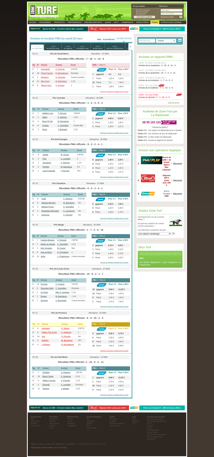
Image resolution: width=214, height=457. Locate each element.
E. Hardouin (66, 332)
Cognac (45, 125)
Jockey (70, 421)
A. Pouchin (60, 69)
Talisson (45, 389)
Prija (44, 159)
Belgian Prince (48, 207)
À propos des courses (171, 22)
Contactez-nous (42, 444)
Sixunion (44, 300)
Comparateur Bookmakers (157, 421)
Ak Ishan (44, 292)
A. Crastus (59, 85)
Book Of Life (47, 121)
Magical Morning (48, 203)
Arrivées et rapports (116, 423)
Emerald (46, 385)
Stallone (45, 340)
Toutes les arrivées (173, 102)
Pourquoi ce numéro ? (160, 127)
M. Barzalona (61, 81)
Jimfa (43, 256)
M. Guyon (65, 155)
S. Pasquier (60, 77)
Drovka (44, 296)
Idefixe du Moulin (48, 244)
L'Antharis (46, 345)
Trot (133, 423)
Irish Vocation (46, 248)
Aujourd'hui (109, 39)
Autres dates (36, 426)
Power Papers (47, 73)
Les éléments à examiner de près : (152, 230)
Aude (44, 199)
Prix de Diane (152, 432)
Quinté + (52, 426)
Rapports (93, 22)
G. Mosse (65, 328)
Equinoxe (45, 215)
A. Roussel (61, 240)
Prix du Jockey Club (154, 437)
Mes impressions (141, 14)
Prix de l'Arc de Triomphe (156, 434)
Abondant (46, 328)
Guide (149, 428)
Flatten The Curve (49, 332)
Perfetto (45, 167)
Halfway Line (47, 113)
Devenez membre (139, 6)
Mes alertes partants (142, 12)
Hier (99, 39)
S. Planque (65, 372)
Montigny (45, 77)
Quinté (108, 22)
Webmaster (34, 444)
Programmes (45, 22)
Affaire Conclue (48, 380)
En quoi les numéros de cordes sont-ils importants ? (151, 224)
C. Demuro (62, 117)
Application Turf (60, 444)
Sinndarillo (45, 69)
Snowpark (46, 163)
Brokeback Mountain (50, 211)
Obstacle (135, 421)
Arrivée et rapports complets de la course (114, 91)
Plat (133, 419)
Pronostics (59, 22)
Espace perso (142, 22)
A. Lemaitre (65, 159)
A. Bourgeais (60, 300)
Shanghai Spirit (47, 288)
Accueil (32, 22)
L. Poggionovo (63, 256)
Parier (155, 22)
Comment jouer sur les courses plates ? (151, 218)
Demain (34, 423)
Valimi (44, 117)
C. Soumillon (63, 125)
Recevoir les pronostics (143, 10)
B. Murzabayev (61, 73)
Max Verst (45, 81)
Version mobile (70, 444)
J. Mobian (65, 389)
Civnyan (44, 284)
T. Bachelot (62, 129)
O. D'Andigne (62, 252)
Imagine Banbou (47, 240)
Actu (116, 22)
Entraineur (71, 423)
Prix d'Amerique (153, 430)
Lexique (150, 426)
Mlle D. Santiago (62, 292)
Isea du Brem (46, 252)
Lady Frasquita (48, 171)
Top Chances (54, 423)
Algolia (45, 155)
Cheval (70, 419)
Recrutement (50, 444)
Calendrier (151, 439)
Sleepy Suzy (46, 85)
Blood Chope (47, 376)
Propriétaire (71, 426)
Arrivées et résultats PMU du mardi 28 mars (56, 38)
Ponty (44, 129)
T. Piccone (62, 113)
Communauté (127, 22)
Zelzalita (46, 372)
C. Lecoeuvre (69, 211)
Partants (112, 421)
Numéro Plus (114, 426)
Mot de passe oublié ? (167, 17)
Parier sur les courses (155, 419)
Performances (74, 22)
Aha (43, 336)
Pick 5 (51, 428)
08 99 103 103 (152, 122)
